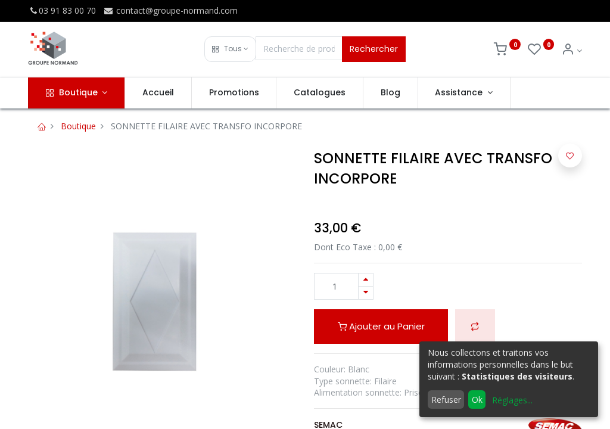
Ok (477, 399)
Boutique (78, 126)
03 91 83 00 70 (62, 10)
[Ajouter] (366, 279)
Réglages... (512, 400)
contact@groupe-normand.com (170, 10)
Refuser (446, 399)
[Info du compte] (571, 50)
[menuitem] (158, 92)
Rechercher (374, 49)
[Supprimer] (366, 293)
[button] (230, 49)
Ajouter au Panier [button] (381, 326)
